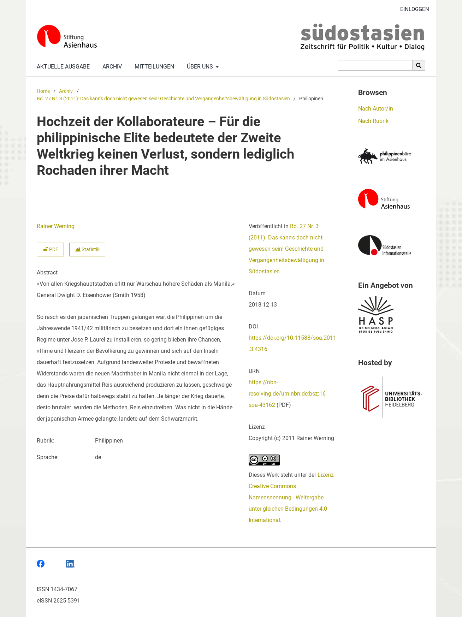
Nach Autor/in (375, 108)
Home (43, 91)
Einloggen (412, 9)
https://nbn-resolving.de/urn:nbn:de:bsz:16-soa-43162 (288, 393)
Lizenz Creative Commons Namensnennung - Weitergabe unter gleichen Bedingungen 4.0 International (291, 497)
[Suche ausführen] (419, 65)
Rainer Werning (56, 226)
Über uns (199, 66)
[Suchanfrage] (375, 65)
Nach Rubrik (373, 121)
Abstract (47, 272)
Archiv (111, 66)
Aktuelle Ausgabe (62, 66)
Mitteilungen (153, 66)
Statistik (87, 250)
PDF (50, 250)
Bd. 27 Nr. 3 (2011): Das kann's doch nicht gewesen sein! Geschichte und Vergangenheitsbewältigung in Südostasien (163, 99)
